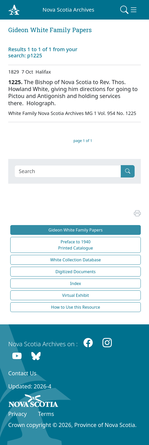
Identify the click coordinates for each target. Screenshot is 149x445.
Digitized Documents (75, 271)
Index (75, 283)
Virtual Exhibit (75, 295)
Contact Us (22, 373)
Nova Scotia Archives (68, 9)
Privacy (17, 413)
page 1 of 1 (82, 140)
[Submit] (128, 171)
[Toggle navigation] (129, 9)
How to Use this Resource (75, 307)
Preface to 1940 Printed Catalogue (75, 245)
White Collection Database (75, 260)
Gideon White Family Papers (76, 230)
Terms (46, 413)
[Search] (67, 171)
